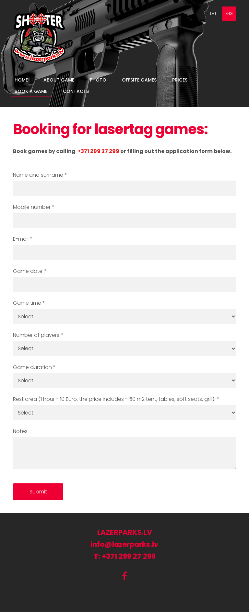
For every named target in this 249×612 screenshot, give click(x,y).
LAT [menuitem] (213, 13)
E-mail (22, 239)
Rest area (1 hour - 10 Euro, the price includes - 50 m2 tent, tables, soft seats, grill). (116, 399)
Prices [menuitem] (179, 80)
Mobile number (33, 207)
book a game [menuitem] (31, 91)
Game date (29, 271)
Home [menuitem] (21, 80)
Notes (20, 431)
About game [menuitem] (58, 80)
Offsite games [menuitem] (139, 80)
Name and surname (40, 175)
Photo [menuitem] (98, 80)
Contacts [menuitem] (76, 91)
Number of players (38, 335)
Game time (29, 303)
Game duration (34, 367)
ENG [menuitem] (229, 13)
